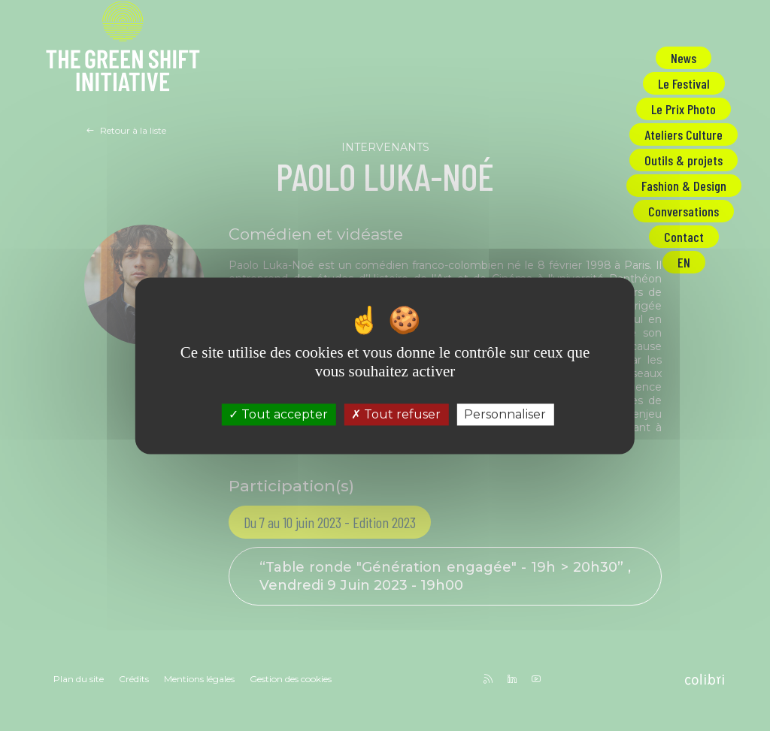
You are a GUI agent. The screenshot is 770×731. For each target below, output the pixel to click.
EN (684, 262)
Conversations (683, 211)
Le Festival (684, 83)
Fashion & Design (683, 185)
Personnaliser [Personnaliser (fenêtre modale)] (505, 414)
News (683, 58)
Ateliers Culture (683, 134)
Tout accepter (278, 414)
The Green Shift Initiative (123, 48)
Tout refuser (396, 414)
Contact (684, 236)
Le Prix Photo (683, 109)
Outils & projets (683, 160)
